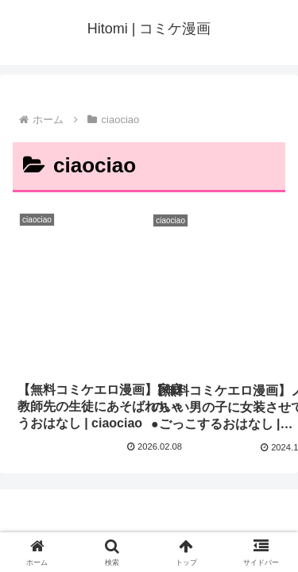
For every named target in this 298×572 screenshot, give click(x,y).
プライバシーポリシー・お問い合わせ (149, 514)
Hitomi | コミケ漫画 (169, 434)
